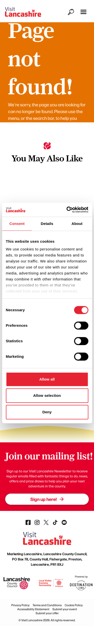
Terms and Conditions (47, 605)
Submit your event (64, 609)
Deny (47, 412)
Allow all (47, 379)
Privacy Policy (20, 605)
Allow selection (47, 395)
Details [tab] (47, 223)
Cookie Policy (74, 605)
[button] (83, 12)
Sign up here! (47, 499)
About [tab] (76, 223)
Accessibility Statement (33, 609)
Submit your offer (47, 613)
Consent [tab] (17, 223)
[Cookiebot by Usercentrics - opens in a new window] (67, 209)
